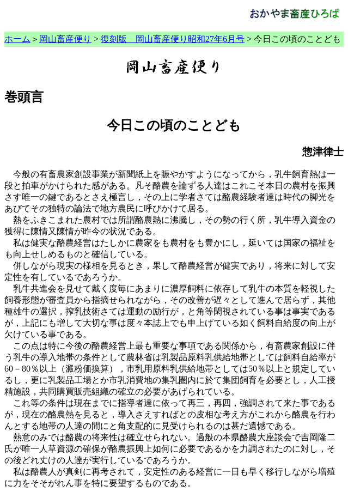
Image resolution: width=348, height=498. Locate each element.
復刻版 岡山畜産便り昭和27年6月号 (173, 39)
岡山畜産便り (65, 39)
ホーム (17, 39)
